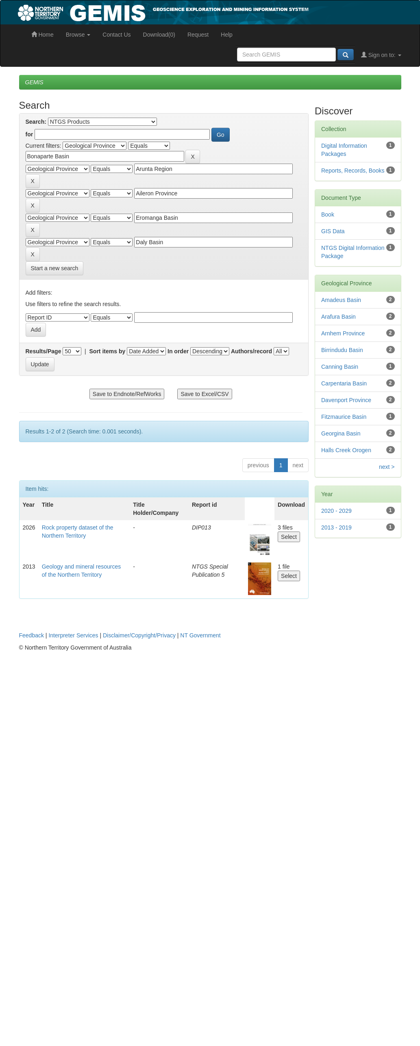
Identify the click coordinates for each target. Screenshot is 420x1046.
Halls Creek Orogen (346, 450)
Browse (78, 34)
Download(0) (159, 34)
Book (327, 214)
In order (178, 351)
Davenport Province (346, 400)
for (29, 134)
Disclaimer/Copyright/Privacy (139, 635)
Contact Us (116, 34)
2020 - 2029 (336, 511)
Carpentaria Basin (344, 383)
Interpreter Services (73, 635)
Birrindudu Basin (342, 350)
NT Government (200, 635)
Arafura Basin (338, 316)
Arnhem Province (343, 333)
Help (227, 34)
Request (198, 34)
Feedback (31, 635)
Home (42, 34)
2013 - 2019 (336, 527)
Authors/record (251, 351)
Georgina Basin (341, 433)
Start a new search (54, 268)
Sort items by (107, 351)
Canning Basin (339, 366)
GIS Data (333, 231)
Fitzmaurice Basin (343, 417)
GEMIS (34, 82)
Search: (36, 121)
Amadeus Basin (341, 300)
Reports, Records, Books (353, 170)
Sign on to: (381, 55)
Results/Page (43, 351)
